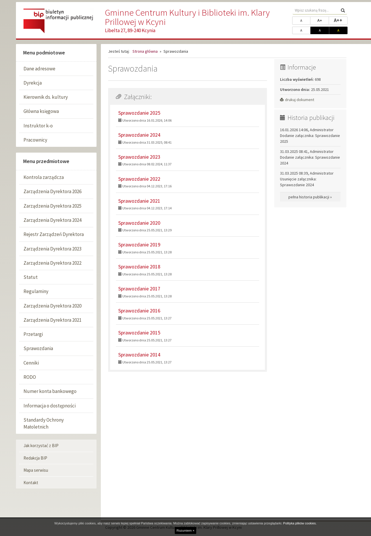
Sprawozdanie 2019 (139, 244)
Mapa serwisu (35, 470)
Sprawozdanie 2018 (139, 266)
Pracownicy (35, 140)
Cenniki (31, 363)
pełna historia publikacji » (310, 197)
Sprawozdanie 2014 (139, 354)
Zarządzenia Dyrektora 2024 (52, 220)
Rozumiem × (185, 530)
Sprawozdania (38, 348)
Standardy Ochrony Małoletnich (43, 423)
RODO (29, 377)
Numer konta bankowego (50, 391)
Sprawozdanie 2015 (139, 332)
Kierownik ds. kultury (45, 97)
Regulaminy (35, 291)
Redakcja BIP (35, 458)
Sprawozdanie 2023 (139, 156)
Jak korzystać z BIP (41, 445)
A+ (323, 20)
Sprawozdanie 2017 (139, 288)
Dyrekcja (32, 83)
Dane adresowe (39, 68)
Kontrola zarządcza (43, 177)
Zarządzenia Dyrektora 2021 (52, 320)
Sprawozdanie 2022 (139, 178)
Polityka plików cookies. (300, 523)
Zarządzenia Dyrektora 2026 (52, 191)
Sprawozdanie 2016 (139, 310)
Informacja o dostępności (49, 406)
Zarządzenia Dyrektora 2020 (52, 306)
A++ (341, 20)
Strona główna (145, 51)
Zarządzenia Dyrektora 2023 (52, 249)
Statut (30, 277)
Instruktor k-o (38, 125)
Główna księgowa (41, 111)
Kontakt (30, 482)
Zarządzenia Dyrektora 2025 (52, 206)
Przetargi (33, 334)
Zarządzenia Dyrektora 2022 (52, 263)
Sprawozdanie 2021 (139, 200)
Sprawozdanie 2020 (139, 222)
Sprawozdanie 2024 (139, 134)
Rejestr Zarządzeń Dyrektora (53, 234)
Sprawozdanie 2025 (139, 112)
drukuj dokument (297, 99)
